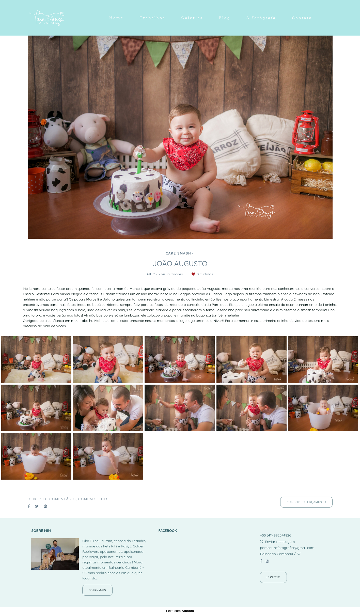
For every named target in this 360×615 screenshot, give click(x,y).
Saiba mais (97, 590)
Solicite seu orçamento (306, 502)
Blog (224, 18)
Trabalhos (152, 18)
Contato (302, 18)
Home (116, 18)
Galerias (192, 18)
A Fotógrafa (261, 18)
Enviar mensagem (280, 541)
